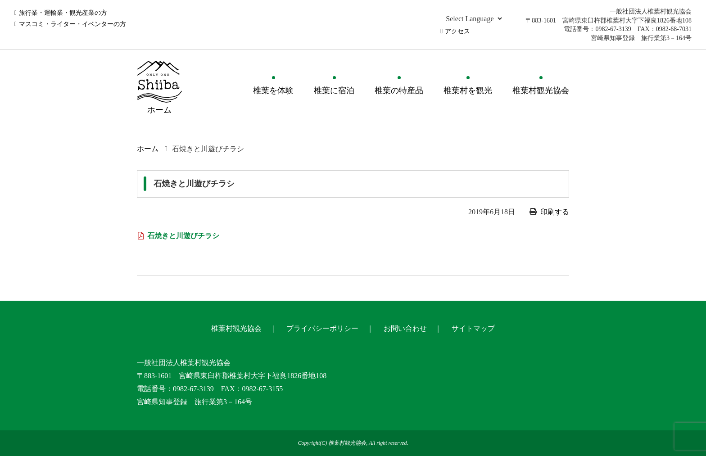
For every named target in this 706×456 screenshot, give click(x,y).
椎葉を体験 (273, 90)
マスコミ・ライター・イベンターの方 (72, 24)
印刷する (554, 212)
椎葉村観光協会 (540, 90)
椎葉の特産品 (399, 90)
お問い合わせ (405, 328)
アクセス (457, 31)
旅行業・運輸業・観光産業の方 (63, 12)
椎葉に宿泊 (334, 90)
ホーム (147, 149)
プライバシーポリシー (322, 328)
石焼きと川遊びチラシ (183, 235)
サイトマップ (473, 328)
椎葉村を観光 (468, 90)
